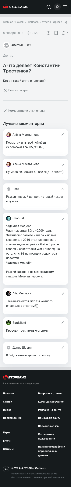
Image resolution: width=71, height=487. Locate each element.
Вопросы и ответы (39, 21)
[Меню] (65, 7)
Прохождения (12, 417)
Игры (6, 432)
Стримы (8, 449)
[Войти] (57, 6)
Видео (7, 409)
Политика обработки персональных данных (51, 451)
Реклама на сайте (49, 409)
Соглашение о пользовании (47, 436)
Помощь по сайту (49, 417)
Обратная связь (48, 426)
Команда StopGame (51, 401)
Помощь (20, 21)
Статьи (7, 401)
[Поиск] (49, 7)
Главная (8, 21)
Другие (57, 21)
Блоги (7, 440)
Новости (8, 393)
